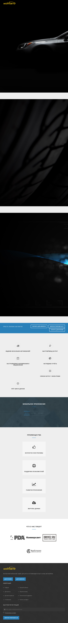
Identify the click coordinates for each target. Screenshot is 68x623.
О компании (7, 599)
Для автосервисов (8, 595)
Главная (6, 587)
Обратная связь (23, 591)
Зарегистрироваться (56, 326)
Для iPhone (8, 579)
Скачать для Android (39, 326)
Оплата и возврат (23, 599)
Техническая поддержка (25, 595)
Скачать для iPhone (57, 329)
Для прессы (7, 591)
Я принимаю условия (10, 613)
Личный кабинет (23, 587)
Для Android (20, 579)
